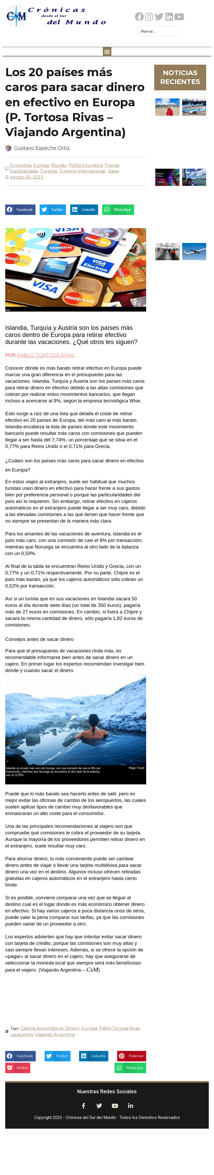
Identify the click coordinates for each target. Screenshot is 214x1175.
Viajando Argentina (55, 1034)
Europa (41, 165)
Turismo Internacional (82, 171)
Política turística (86, 165)
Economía (20, 165)
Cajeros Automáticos (42, 1028)
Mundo (59, 165)
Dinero (72, 1028)
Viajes (113, 171)
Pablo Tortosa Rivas (119, 1028)
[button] (107, 51)
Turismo (48, 171)
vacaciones (21, 1034)
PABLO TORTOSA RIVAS (46, 355)
